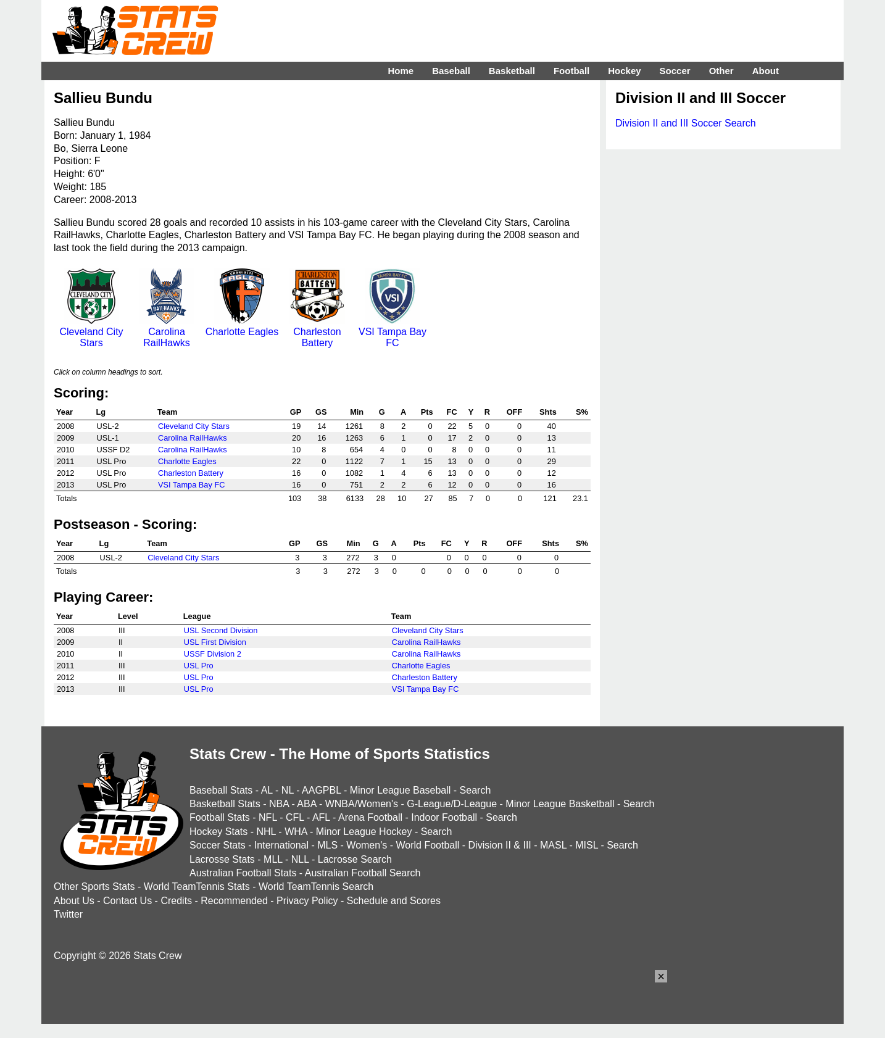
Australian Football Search (363, 873)
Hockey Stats (218, 831)
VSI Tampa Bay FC (392, 331)
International (281, 845)
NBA (279, 804)
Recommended (234, 900)
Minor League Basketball (559, 804)
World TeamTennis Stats (197, 886)
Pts (427, 412)
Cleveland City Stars (91, 331)
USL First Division (215, 642)
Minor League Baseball (400, 790)
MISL (586, 845)
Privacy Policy (307, 900)
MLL (273, 859)
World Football (427, 845)
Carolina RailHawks (166, 331)
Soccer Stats (217, 845)
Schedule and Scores (394, 900)
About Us (74, 900)
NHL (265, 831)
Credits (176, 900)
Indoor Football (444, 817)
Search (475, 790)
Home (400, 70)
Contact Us (127, 900)
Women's (366, 845)
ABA (306, 804)
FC (452, 412)
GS (321, 412)
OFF (515, 412)
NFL (268, 817)
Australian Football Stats (242, 873)
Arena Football (370, 817)
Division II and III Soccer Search (685, 123)
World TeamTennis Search (316, 886)
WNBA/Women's (361, 804)
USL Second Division (221, 630)
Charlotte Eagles (242, 326)
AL (267, 790)
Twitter (68, 914)
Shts (548, 412)
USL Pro (199, 665)
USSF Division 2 (212, 653)
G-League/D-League (452, 804)
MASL (553, 845)
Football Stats (219, 817)
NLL (300, 859)
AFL (321, 817)
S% (582, 412)
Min (357, 412)
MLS (327, 845)
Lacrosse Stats (222, 859)
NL (287, 790)
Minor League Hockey (364, 831)
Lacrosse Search (355, 859)
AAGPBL (321, 790)
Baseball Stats (220, 790)
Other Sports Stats (94, 886)
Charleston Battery (317, 331)
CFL (295, 817)
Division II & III (499, 845)
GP (296, 412)
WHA (296, 831)
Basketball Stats (224, 804)
